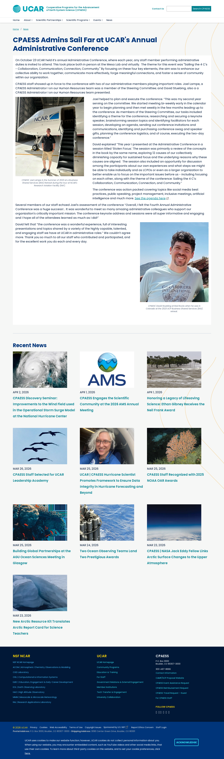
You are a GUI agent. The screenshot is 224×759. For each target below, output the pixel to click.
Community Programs (108, 667)
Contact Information (166, 673)
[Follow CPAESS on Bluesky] (159, 712)
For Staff (101, 677)
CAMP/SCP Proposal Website (170, 678)
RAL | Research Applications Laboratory (32, 702)
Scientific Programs (77, 20)
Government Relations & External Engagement (120, 682)
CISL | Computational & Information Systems (35, 677)
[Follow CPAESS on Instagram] (167, 712)
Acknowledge (186, 742)
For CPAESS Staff (164, 698)
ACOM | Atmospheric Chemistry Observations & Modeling (41, 667)
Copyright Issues (93, 727)
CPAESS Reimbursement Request (172, 688)
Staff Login (161, 727)
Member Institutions (107, 687)
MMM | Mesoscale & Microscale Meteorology (35, 697)
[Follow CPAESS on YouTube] (169, 712)
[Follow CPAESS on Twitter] (161, 712)
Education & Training (107, 672)
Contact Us (158, 8)
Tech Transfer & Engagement (112, 692)
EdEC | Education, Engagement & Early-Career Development (43, 682)
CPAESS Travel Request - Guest (171, 693)
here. (27, 753)
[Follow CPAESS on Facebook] (157, 712)
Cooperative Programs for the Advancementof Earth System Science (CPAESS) (72, 9)
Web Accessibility (58, 727)
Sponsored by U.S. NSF (116, 726)
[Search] (179, 8)
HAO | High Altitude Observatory (28, 692)
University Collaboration (108, 697)
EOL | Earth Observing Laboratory (29, 687)
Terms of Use (76, 727)
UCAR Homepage (105, 662)
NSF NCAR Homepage (23, 662)
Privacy (33, 727)
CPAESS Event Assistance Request (172, 683)
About (27, 20)
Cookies (43, 727)
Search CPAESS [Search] (201, 8)
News (109, 20)
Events (97, 20)
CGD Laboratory (21, 672)
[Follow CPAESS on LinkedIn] (164, 712)
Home (16, 20)
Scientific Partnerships (48, 20)
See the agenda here (152, 198)
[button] (32, 20)
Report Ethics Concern (142, 727)
